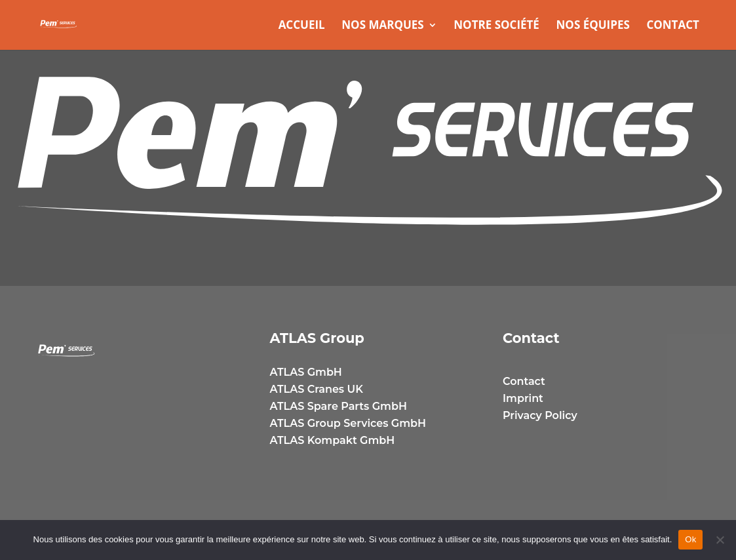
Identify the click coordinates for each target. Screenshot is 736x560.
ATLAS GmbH (306, 372)
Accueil (302, 26)
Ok (690, 539)
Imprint (523, 398)
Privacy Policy (540, 415)
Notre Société (496, 26)
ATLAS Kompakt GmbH (332, 440)
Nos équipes (593, 26)
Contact (672, 26)
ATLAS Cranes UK (316, 389)
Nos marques (382, 26)
